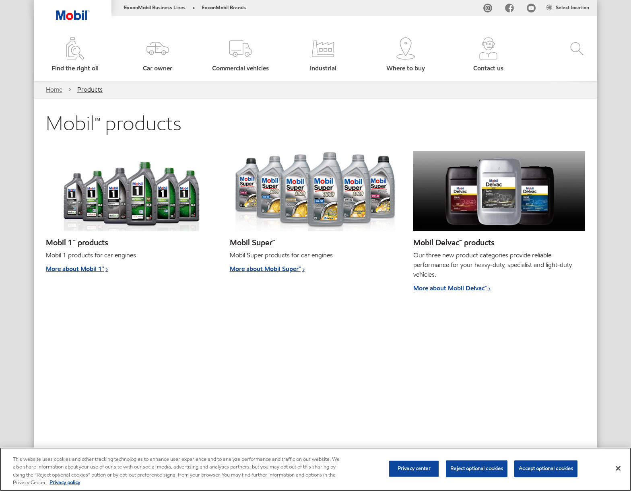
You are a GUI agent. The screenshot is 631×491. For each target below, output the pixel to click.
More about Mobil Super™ (265, 269)
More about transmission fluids (89, 356)
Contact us (125, 412)
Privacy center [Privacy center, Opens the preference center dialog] (414, 468)
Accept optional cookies (546, 468)
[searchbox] (496, 414)
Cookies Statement (176, 412)
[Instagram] (487, 9)
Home (54, 89)
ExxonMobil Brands (224, 7)
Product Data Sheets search (292, 412)
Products (90, 89)
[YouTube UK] (531, 9)
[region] (315, 469)
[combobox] (504, 414)
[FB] (509, 9)
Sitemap (57, 412)
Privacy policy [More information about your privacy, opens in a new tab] (64, 482)
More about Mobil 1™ (75, 269)
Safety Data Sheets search (372, 412)
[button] (157, 55)
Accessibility (229, 412)
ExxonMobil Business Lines (155, 7)
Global (89, 412)
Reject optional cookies (476, 468)
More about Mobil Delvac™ (450, 288)
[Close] (618, 468)
